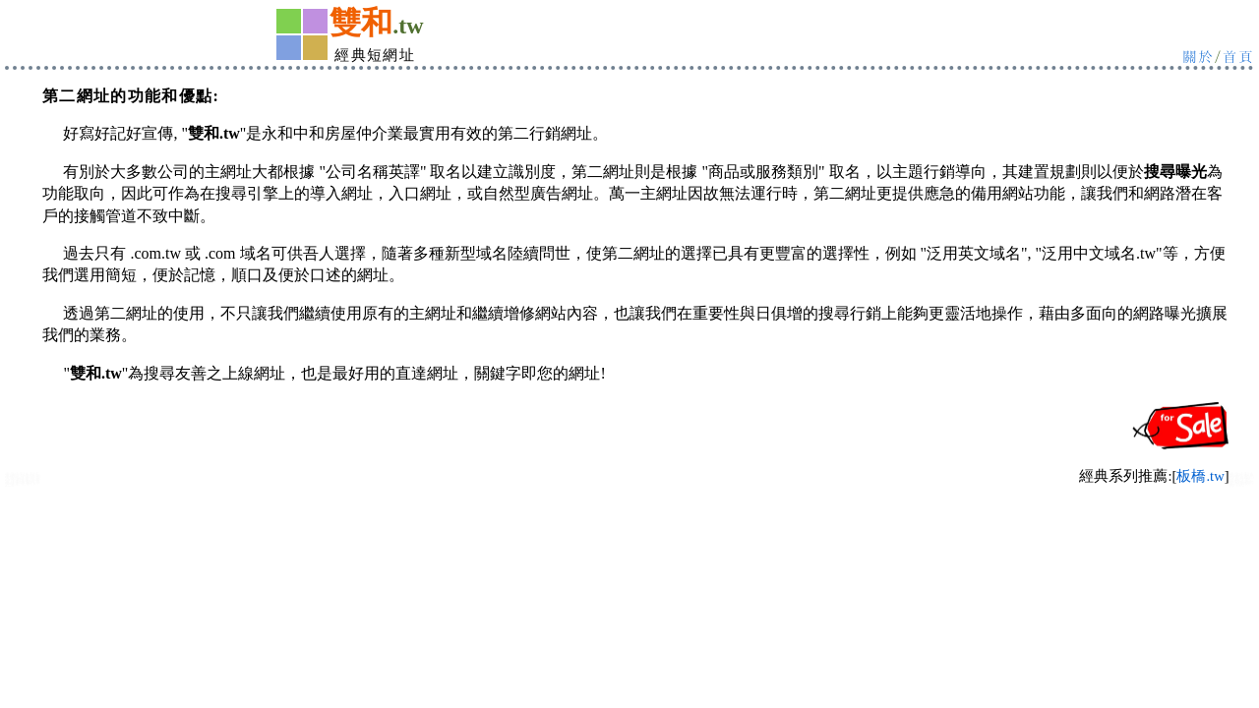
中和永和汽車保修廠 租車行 (22, 483)
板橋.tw (1200, 476)
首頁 (1238, 55)
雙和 (361, 22)
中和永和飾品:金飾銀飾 (1241, 484)
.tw (407, 25)
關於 (1198, 55)
